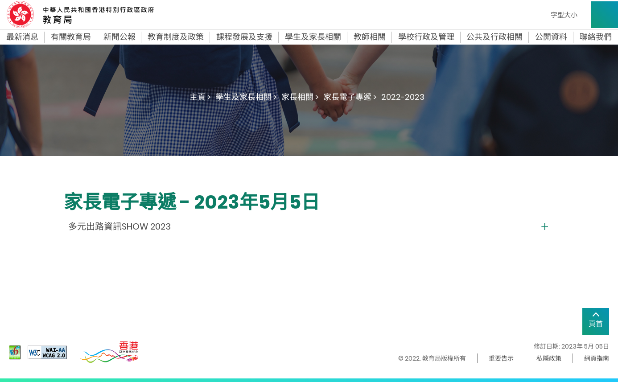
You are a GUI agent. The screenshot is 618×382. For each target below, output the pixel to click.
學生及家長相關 (313, 37)
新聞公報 (119, 37)
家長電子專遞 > (350, 97)
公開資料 (551, 37)
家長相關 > (300, 97)
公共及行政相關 (494, 37)
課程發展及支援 (244, 37)
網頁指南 (596, 358)
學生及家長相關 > (246, 97)
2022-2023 (402, 97)
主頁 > (200, 97)
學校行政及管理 (426, 37)
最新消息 (22, 37)
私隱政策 (548, 358)
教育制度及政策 (176, 37)
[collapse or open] (309, 226)
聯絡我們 (596, 37)
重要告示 (501, 358)
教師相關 (370, 37)
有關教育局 (71, 37)
